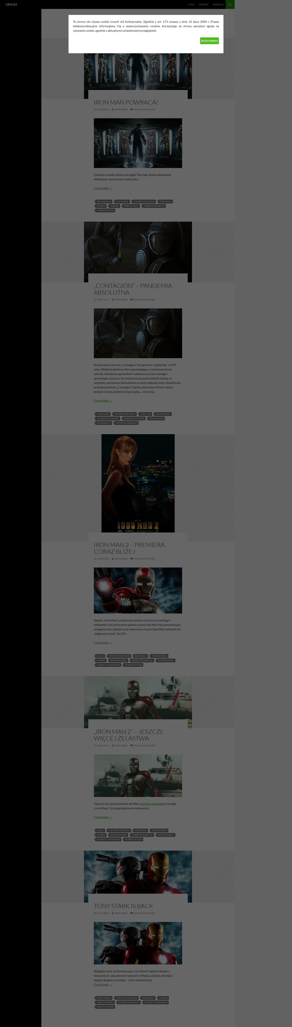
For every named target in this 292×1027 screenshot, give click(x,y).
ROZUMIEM (209, 40)
